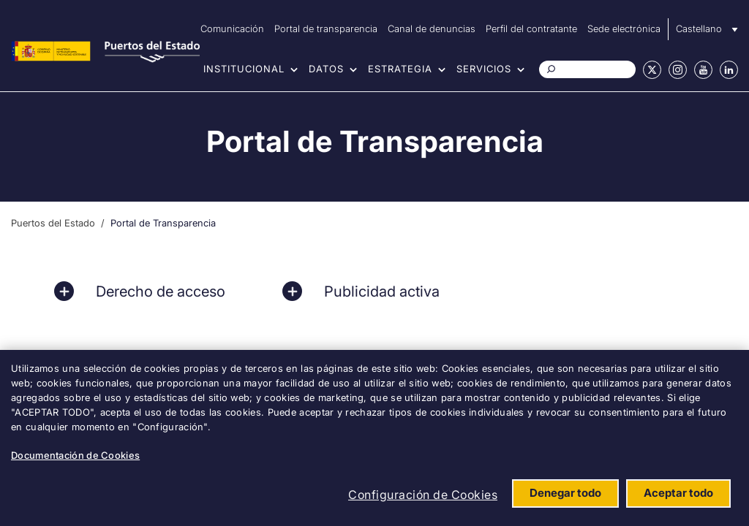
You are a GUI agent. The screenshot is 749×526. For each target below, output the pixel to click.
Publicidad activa (382, 291)
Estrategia (400, 69)
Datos (326, 69)
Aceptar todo (678, 493)
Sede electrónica (623, 28)
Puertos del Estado (53, 223)
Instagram (678, 70)
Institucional (244, 69)
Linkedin (729, 70)
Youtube (703, 70)
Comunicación (232, 28)
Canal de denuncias (431, 28)
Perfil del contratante (531, 28)
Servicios (483, 69)
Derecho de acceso (160, 291)
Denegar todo (565, 493)
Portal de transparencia (325, 28)
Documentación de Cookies (75, 455)
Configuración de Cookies (422, 494)
